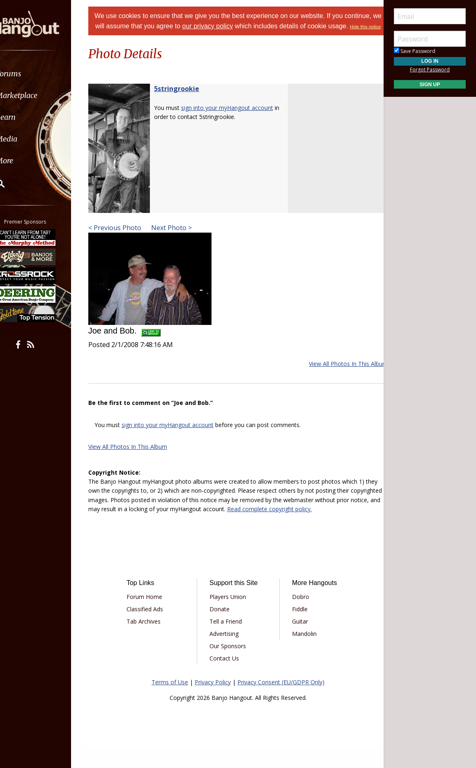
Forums (30, 73)
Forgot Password (430, 69)
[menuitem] (46, 74)
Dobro (297, 616)
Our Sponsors (230, 665)
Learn (27, 117)
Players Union (230, 616)
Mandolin (301, 653)
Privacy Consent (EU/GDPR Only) (280, 701)
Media (28, 139)
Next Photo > (181, 237)
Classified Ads (153, 628)
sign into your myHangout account (237, 118)
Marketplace (38, 95)
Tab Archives (152, 641)
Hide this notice (248, 36)
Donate (222, 628)
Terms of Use (170, 701)
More (25, 160)
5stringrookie (186, 98)
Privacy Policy (213, 701)
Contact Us (227, 677)
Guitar (297, 641)
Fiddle (297, 628)
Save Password (414, 51)
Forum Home (153, 616)
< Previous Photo (125, 237)
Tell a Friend (228, 641)
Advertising (226, 653)
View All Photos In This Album (338, 374)
